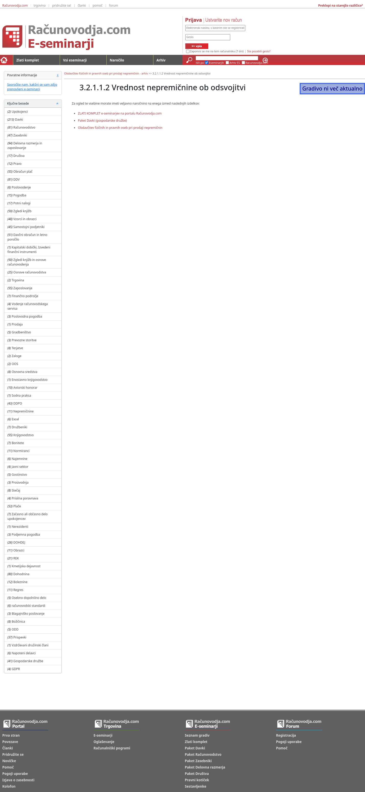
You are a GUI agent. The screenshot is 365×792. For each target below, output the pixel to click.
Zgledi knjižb (22, 211)
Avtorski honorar (25, 387)
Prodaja (17, 324)
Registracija (286, 735)
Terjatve (17, 348)
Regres (18, 590)
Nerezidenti (20, 526)
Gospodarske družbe (28, 661)
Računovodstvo (24, 127)
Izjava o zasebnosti (18, 780)
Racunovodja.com (257, 63)
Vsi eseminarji (75, 60)
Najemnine (20, 459)
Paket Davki (195, 748)
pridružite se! (61, 5)
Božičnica (18, 621)
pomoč (98, 5)
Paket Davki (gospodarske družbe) (102, 120)
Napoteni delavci (24, 653)
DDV (16, 179)
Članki (7, 748)
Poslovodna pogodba (27, 316)
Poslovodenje (21, 187)
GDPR (16, 669)
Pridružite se (13, 754)
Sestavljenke (195, 786)
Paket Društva (197, 773)
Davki (19, 119)
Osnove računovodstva (29, 272)
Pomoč (8, 767)
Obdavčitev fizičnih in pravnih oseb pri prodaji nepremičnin (120, 127)
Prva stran (11, 735)
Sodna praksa (21, 395)
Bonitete (18, 443)
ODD (15, 629)
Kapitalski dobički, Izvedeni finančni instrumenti (28, 249)
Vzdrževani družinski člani (30, 645)
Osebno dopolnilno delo (29, 598)
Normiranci (21, 451)
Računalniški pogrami (112, 748)
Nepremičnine (23, 411)
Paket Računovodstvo (203, 754)
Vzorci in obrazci (24, 219)
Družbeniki (19, 427)
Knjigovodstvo (23, 435)
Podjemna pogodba (26, 534)
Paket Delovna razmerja (205, 767)
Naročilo (117, 60)
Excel (15, 419)
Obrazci (18, 550)
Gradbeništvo (21, 332)
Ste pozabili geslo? (258, 51)
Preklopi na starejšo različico (339, 5)
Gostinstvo (19, 474)
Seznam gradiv (197, 735)
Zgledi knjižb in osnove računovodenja (26, 262)
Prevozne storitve (24, 340)
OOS (15, 364)
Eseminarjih (216, 63)
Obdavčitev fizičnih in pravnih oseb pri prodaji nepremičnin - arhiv (106, 73)
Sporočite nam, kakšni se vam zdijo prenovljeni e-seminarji (32, 86)
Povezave (10, 741)
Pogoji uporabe (15, 773)
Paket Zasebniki (198, 761)
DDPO (17, 403)
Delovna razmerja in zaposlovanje (24, 145)
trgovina (40, 5)
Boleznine (20, 582)
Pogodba (19, 195)
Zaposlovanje (22, 288)
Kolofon (9, 786)
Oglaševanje (104, 741)
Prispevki (19, 637)
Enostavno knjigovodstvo (30, 380)
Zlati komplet (27, 60)
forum (113, 5)
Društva (19, 156)
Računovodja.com (15, 5)
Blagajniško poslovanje (28, 613)
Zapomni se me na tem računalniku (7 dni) (217, 51)
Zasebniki (20, 135)
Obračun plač (22, 171)
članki (82, 5)
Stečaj (16, 490)
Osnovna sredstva (24, 372)
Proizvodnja (20, 482)
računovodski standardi (28, 606)
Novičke (9, 761)
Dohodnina (21, 574)
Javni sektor (20, 466)
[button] (57, 103)
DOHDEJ (19, 542)
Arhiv (160, 60)
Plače (17, 506)
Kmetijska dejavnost (26, 566)
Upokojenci (20, 111)
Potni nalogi (21, 203)
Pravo (17, 163)
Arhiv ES (234, 63)
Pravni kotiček (197, 780)
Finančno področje (25, 296)
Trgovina (18, 280)
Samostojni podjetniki (28, 227)
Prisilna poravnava (25, 498)
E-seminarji (103, 735)
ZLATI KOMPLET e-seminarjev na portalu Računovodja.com (120, 113)
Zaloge (16, 356)
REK (16, 558)
